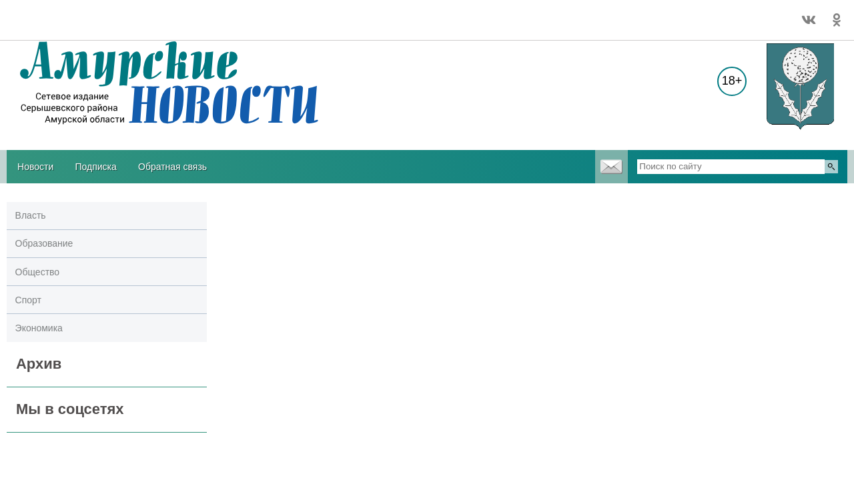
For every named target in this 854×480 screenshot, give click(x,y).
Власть (30, 215)
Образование (44, 243)
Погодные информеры (48, 26)
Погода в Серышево (48, 14)
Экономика (39, 328)
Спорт (28, 300)
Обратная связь (172, 166)
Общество (37, 272)
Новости (35, 166)
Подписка (95, 166)
